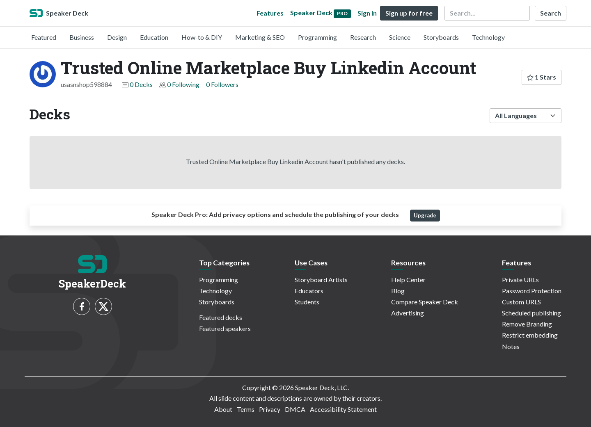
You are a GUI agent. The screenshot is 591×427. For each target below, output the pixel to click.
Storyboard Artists (321, 279)
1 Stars (541, 77)
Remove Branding (527, 324)
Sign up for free (409, 13)
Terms (245, 409)
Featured (43, 37)
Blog (398, 291)
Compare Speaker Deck (424, 302)
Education (154, 37)
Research (363, 37)
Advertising (407, 313)
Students (307, 302)
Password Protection (531, 291)
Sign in (367, 13)
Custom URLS (521, 302)
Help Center (408, 279)
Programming (317, 37)
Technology (488, 37)
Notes (511, 346)
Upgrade (425, 215)
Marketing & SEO (260, 37)
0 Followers (222, 84)
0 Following (183, 84)
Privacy (269, 409)
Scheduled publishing (531, 313)
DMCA (295, 409)
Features (270, 13)
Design (117, 37)
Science (399, 37)
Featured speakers (225, 328)
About (223, 409)
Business (81, 37)
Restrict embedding (530, 335)
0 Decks (141, 84)
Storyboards (441, 37)
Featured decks (220, 317)
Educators (309, 291)
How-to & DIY (201, 37)
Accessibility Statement (343, 409)
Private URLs (520, 279)
